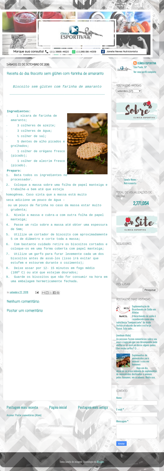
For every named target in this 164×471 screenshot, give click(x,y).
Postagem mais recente (22, 407)
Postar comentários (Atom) (28, 415)
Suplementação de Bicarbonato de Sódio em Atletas (144, 309)
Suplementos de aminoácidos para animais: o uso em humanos (140, 359)
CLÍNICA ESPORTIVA (146, 63)
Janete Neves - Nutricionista (131, 181)
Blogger (100, 462)
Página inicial (58, 407)
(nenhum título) (123, 335)
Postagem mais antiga (93, 407)
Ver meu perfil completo (144, 72)
